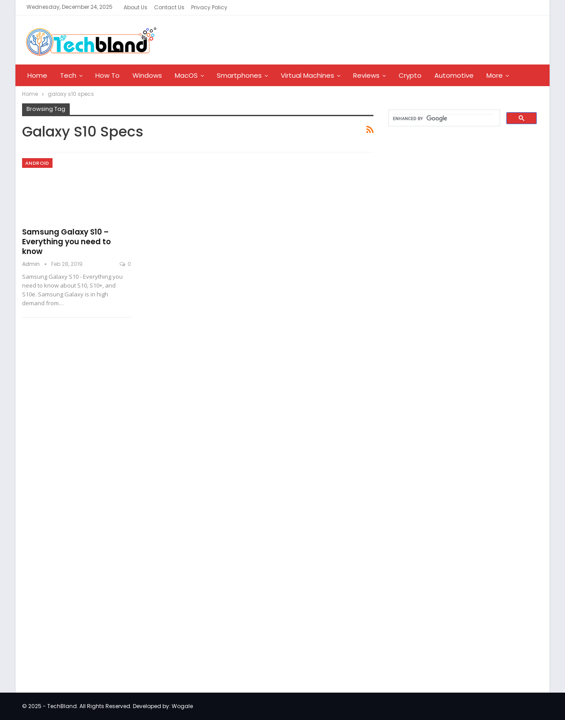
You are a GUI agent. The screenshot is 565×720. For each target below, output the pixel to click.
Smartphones (239, 75)
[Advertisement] (448, 275)
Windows (147, 75)
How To (107, 75)
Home (37, 75)
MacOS (186, 75)
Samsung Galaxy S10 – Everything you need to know (66, 242)
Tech (68, 75)
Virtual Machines (307, 75)
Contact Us (169, 7)
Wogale (182, 706)
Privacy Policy (209, 7)
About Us (135, 7)
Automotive (454, 75)
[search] (443, 118)
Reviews (366, 75)
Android (37, 163)
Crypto (410, 75)
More (494, 75)
